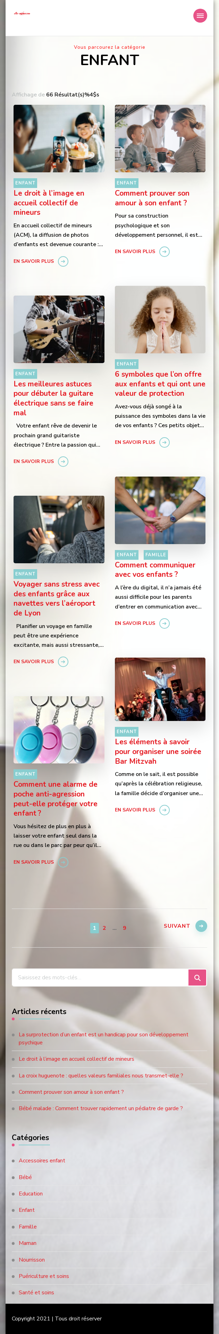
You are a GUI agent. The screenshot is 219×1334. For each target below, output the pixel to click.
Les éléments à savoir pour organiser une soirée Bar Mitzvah (158, 751)
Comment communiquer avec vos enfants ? (155, 570)
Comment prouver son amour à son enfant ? (152, 198)
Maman (27, 1243)
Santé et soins (36, 1292)
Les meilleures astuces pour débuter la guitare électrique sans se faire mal (53, 398)
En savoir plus (34, 261)
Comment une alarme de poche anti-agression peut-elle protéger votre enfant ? (56, 799)
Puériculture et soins (44, 1276)
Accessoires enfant (42, 1160)
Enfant (25, 183)
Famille (155, 555)
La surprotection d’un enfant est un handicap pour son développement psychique (103, 1038)
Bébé (25, 1177)
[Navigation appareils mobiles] (200, 16)
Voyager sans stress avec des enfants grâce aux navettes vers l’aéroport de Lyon (57, 599)
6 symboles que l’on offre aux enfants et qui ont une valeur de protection (160, 384)
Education (31, 1194)
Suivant (176, 927)
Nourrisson (32, 1260)
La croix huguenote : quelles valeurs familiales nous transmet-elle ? (101, 1076)
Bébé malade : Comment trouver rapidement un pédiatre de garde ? (101, 1108)
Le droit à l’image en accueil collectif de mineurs (49, 203)
